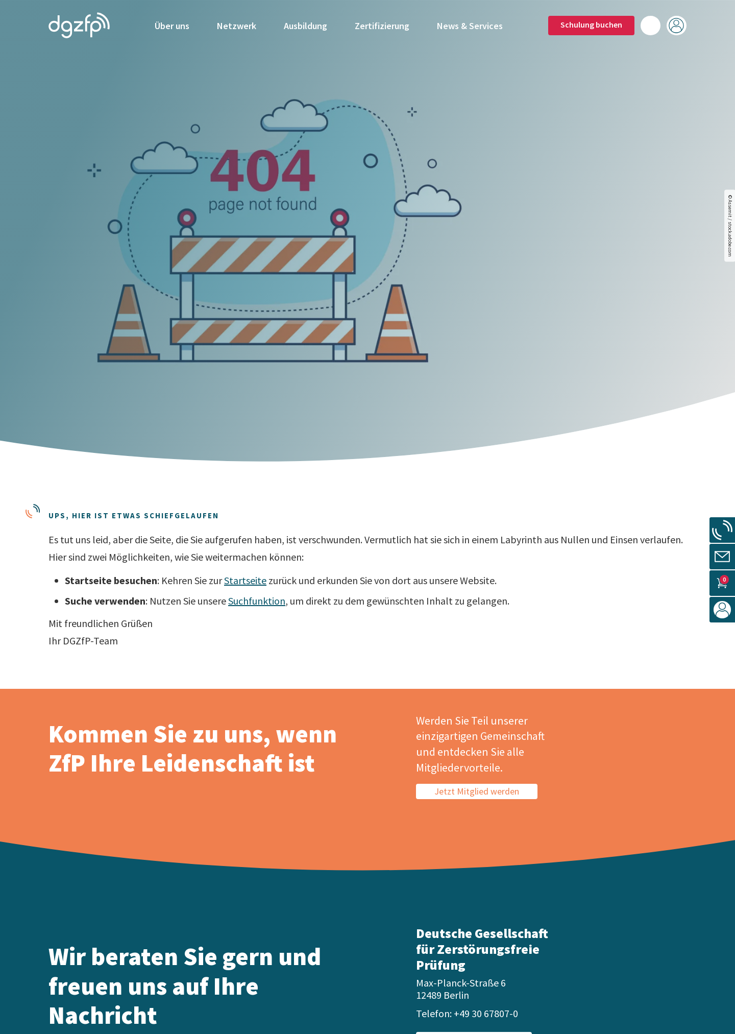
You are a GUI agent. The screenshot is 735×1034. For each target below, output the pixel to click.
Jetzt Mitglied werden (476, 791)
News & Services (470, 24)
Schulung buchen (591, 23)
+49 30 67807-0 (486, 1013)
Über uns (172, 24)
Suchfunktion (256, 600)
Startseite (245, 580)
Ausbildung (305, 24)
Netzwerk (236, 24)
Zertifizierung (382, 24)
